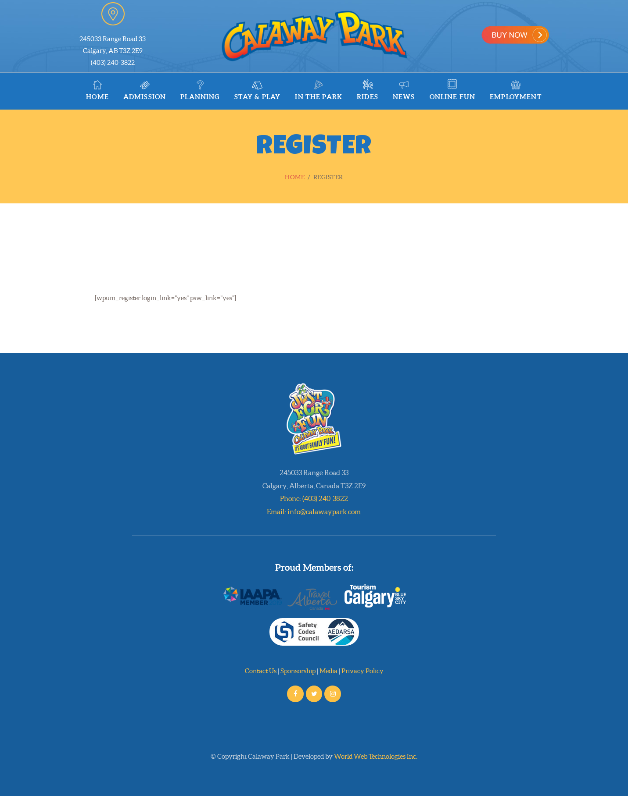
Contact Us (260, 671)
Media (328, 671)
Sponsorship (298, 671)
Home (295, 177)
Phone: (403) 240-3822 (314, 498)
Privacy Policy (362, 671)
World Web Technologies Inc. (375, 756)
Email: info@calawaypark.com (314, 511)
